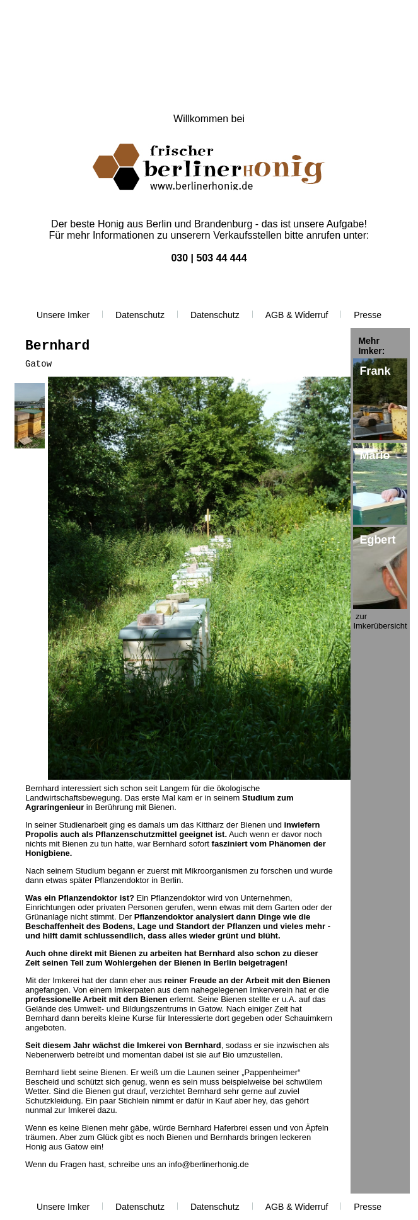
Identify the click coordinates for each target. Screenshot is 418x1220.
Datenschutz (140, 315)
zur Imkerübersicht (380, 621)
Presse (367, 315)
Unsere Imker (63, 315)
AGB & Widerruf (296, 315)
